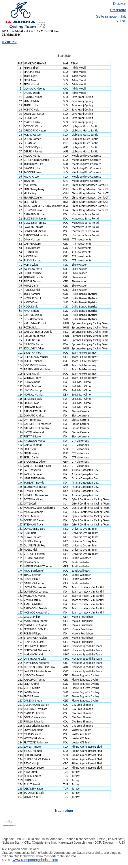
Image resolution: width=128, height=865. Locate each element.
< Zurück (9, 42)
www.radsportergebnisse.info (35, 860)
